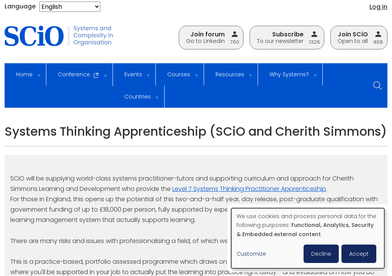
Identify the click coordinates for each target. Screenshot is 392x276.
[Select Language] (69, 7)
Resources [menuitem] (229, 78)
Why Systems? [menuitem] (288, 78)
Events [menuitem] (132, 78)
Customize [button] (251, 254)
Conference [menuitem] (77, 78)
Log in (378, 6)
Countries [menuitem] (136, 100)
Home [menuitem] (23, 78)
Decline (321, 254)
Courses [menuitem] (178, 78)
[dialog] (307, 238)
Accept (359, 254)
